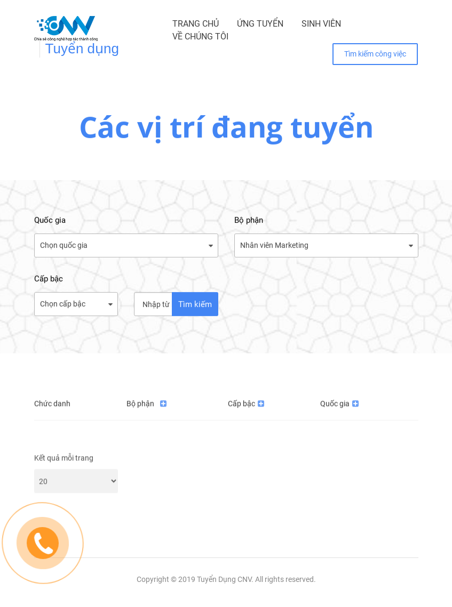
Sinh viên (321, 24)
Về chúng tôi (200, 36)
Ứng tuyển (260, 24)
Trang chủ (195, 24)
